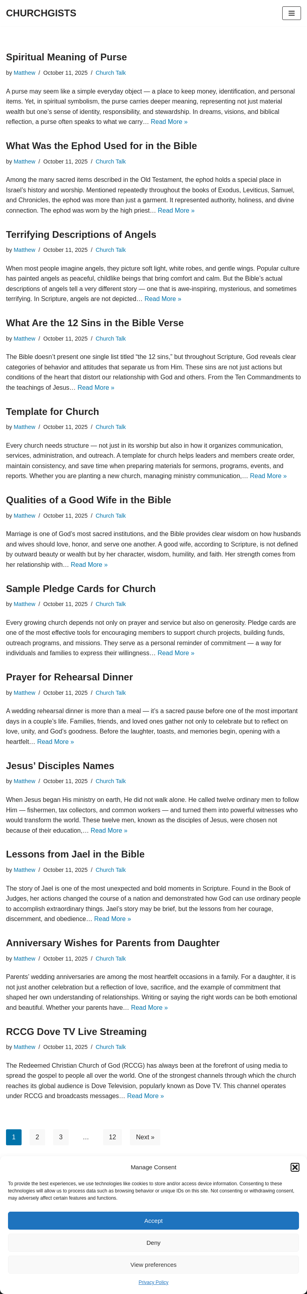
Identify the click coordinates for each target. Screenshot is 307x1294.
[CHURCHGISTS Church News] (41, 13)
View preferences (153, 1264)
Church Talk (111, 73)
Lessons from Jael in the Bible (75, 854)
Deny (153, 1242)
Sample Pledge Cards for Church (81, 588)
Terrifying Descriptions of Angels (81, 234)
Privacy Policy (154, 1282)
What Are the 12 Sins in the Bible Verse (95, 322)
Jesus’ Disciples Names (60, 765)
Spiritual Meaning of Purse (66, 57)
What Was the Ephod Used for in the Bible (101, 145)
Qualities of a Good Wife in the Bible (88, 499)
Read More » (170, 121)
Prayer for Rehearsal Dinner (69, 677)
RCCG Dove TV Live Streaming (76, 1031)
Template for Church (52, 411)
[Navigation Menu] (291, 13)
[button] (295, 1167)
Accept (153, 1220)
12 (112, 1137)
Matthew (24, 73)
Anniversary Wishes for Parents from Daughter (113, 942)
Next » (145, 1137)
